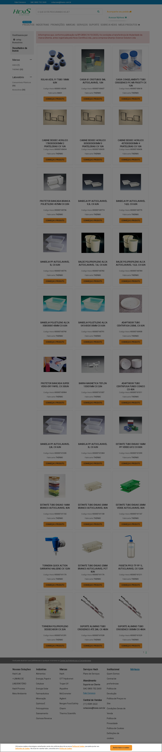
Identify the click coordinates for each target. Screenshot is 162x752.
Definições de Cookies (22, 748)
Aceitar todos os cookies (121, 747)
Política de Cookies (78, 746)
